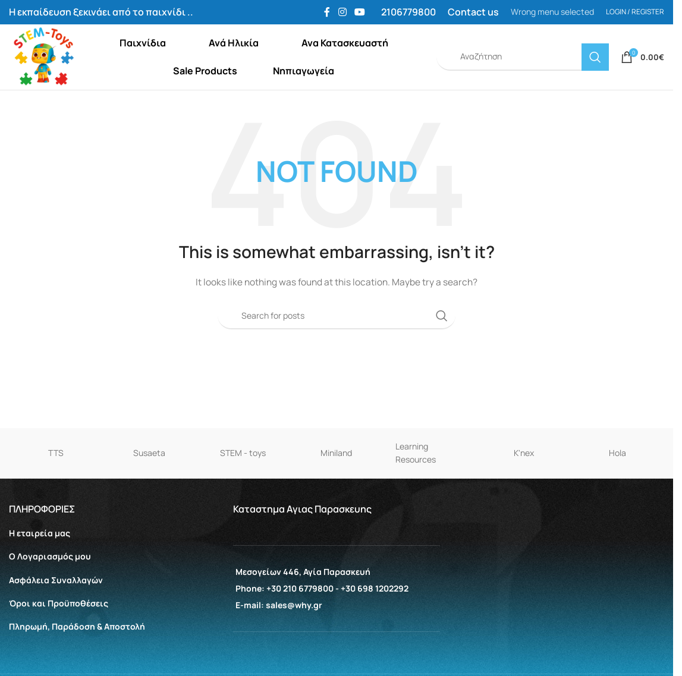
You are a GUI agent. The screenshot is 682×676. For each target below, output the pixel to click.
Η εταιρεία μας (39, 558)
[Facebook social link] (327, 12)
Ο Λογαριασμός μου (50, 581)
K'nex (524, 477)
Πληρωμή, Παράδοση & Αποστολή (77, 650)
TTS (56, 477)
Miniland (336, 477)
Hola (617, 477)
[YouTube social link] (360, 12)
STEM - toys (243, 477)
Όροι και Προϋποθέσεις (58, 627)
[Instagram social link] (342, 12)
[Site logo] (57, 68)
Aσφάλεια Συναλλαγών (56, 604)
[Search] (522, 69)
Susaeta (149, 477)
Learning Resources (415, 478)
